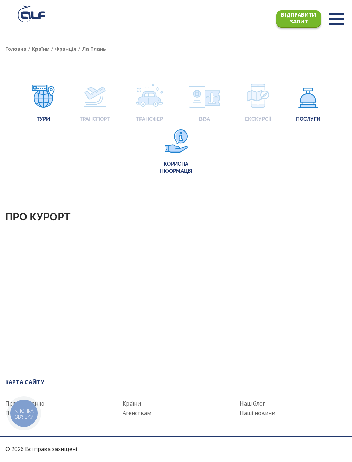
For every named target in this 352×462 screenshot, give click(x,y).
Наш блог (252, 403)
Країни (132, 403)
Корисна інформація (176, 151)
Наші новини (257, 413)
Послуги (308, 103)
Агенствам (137, 413)
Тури (43, 103)
